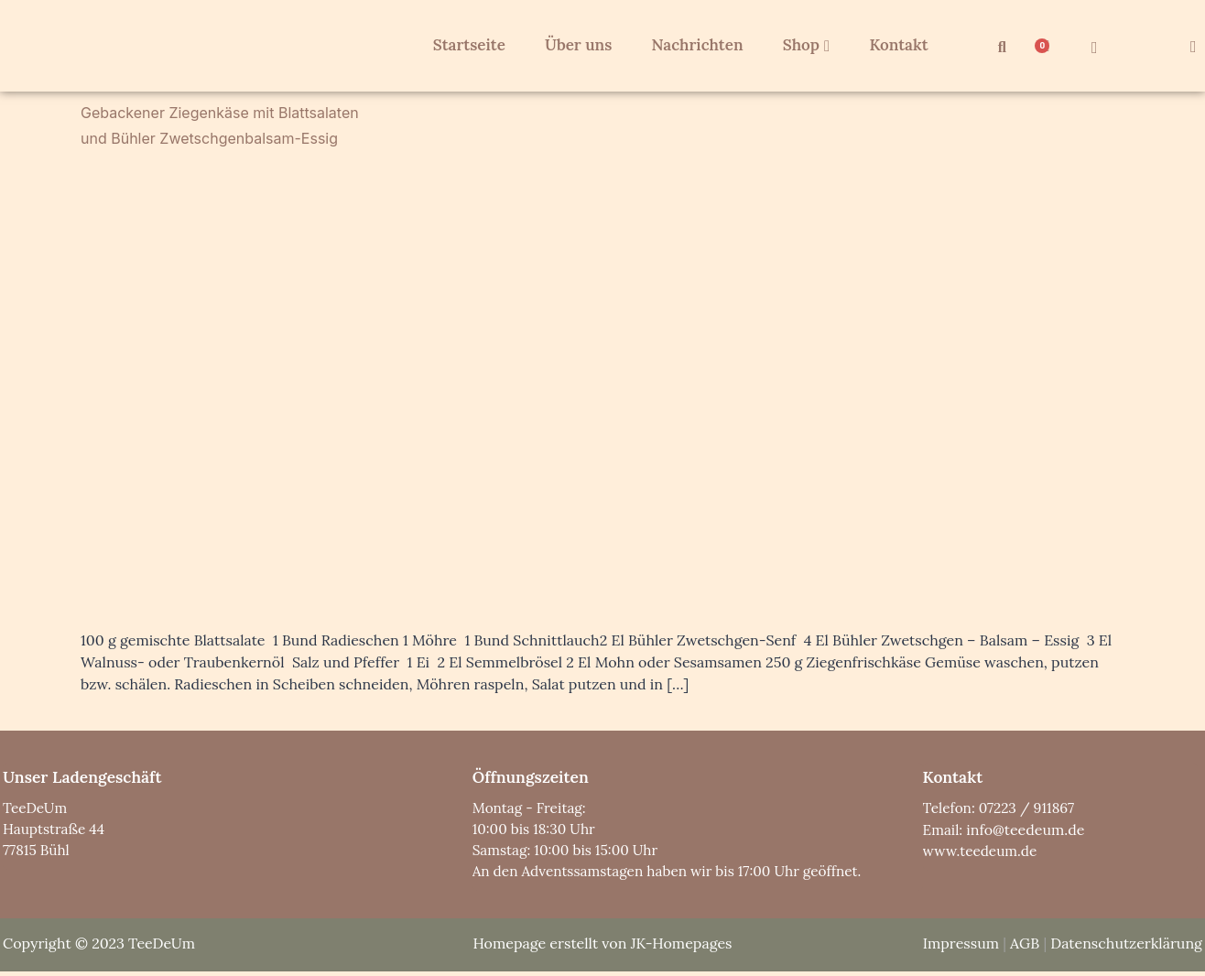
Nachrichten (688, 45)
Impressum (961, 947)
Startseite (466, 45)
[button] (1001, 47)
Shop (795, 45)
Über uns (572, 45)
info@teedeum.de (1027, 830)
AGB (1024, 947)
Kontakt (884, 45)
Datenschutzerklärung (1126, 947)
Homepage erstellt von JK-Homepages (602, 947)
